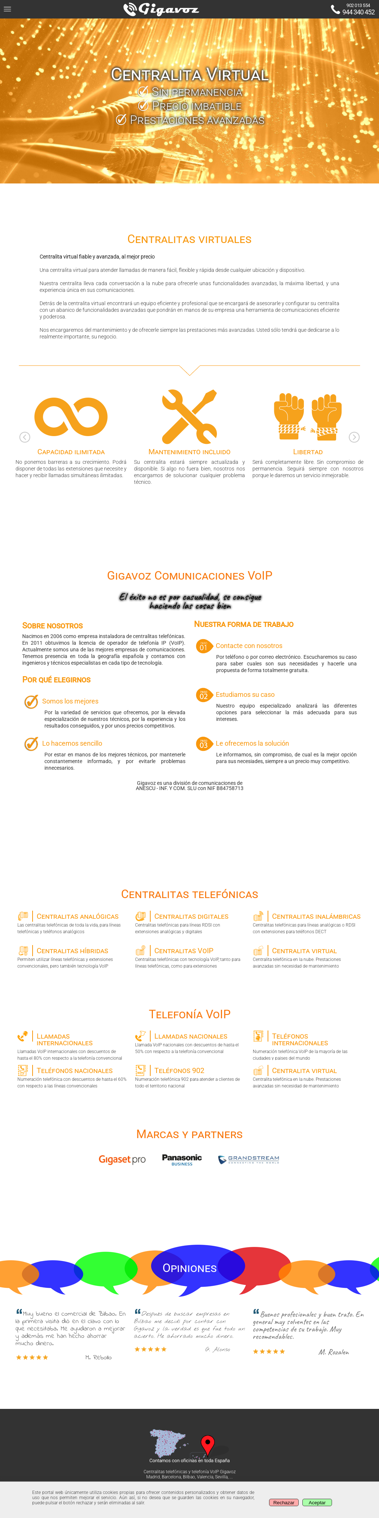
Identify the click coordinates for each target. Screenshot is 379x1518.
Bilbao (189, 1477)
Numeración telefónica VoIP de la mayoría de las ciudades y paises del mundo (307, 1045)
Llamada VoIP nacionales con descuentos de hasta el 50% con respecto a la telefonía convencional (189, 1042)
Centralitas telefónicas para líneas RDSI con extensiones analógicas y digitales (189, 922)
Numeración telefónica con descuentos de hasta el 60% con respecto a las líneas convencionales (72, 1077)
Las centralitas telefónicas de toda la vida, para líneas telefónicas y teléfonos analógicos (72, 922)
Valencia (205, 1477)
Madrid (153, 1477)
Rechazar (283, 1502)
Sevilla (221, 1477)
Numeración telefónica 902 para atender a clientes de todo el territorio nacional (189, 1077)
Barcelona (171, 1477)
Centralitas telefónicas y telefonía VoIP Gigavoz (190, 1471)
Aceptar (317, 1502)
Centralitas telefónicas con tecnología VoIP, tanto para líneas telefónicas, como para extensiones (189, 957)
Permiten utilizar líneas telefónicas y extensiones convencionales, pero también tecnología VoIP (72, 957)
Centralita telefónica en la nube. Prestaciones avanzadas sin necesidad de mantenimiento (307, 957)
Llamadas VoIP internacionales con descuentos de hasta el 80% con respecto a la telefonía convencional (72, 1045)
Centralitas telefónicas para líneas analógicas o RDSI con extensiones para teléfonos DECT (307, 922)
